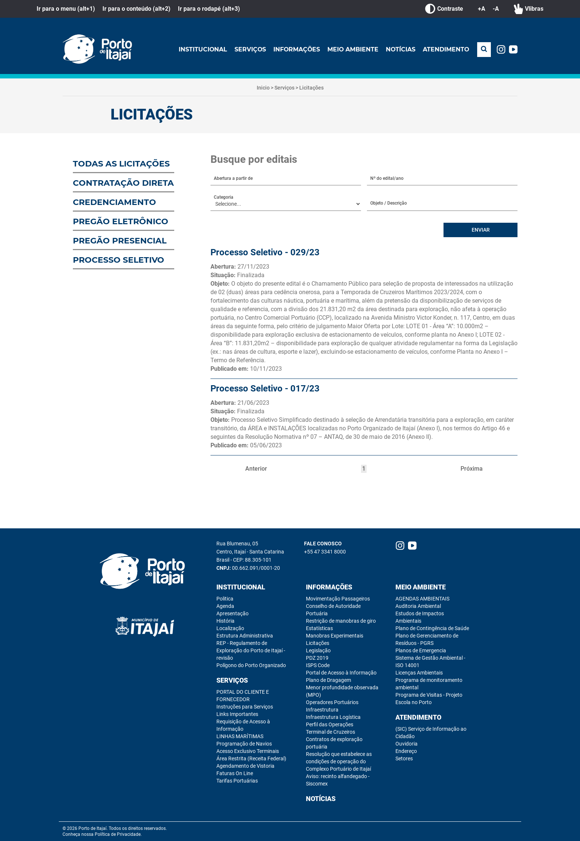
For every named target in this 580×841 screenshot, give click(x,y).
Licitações (311, 88)
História (225, 621)
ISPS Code (318, 665)
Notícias (400, 49)
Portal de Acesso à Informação (341, 673)
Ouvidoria (406, 744)
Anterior (256, 468)
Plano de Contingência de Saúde (432, 628)
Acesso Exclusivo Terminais (247, 751)
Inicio (263, 88)
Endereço (406, 751)
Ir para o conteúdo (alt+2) (136, 8)
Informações (295, 49)
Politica (224, 599)
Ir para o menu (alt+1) (66, 8)
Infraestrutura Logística (333, 717)
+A (481, 8)
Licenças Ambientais (419, 673)
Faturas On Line (234, 773)
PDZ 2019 (317, 658)
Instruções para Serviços (244, 707)
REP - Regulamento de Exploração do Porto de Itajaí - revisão (250, 650)
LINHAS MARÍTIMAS (239, 736)
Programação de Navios (244, 744)
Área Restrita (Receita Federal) (251, 758)
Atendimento (445, 49)
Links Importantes (237, 714)
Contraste (444, 9)
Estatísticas (319, 628)
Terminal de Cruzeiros (330, 732)
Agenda (225, 606)
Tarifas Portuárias (237, 781)
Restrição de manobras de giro (341, 621)
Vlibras (528, 9)
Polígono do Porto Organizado (251, 665)
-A (496, 8)
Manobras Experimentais (334, 636)
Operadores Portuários (332, 702)
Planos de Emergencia (420, 650)
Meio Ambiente (352, 49)
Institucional (200, 49)
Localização (230, 628)
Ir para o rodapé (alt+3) (209, 8)
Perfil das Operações (329, 724)
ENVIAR (481, 230)
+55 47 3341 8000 (325, 552)
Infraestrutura (322, 710)
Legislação (318, 650)
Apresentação (232, 613)
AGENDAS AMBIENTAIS (422, 599)
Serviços (248, 49)
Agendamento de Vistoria (245, 766)
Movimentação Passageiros (338, 599)
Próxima (472, 468)
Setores (404, 758)
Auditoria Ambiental (418, 606)
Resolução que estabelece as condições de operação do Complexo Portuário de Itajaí (339, 761)
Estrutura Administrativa (244, 636)
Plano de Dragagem (328, 680)
